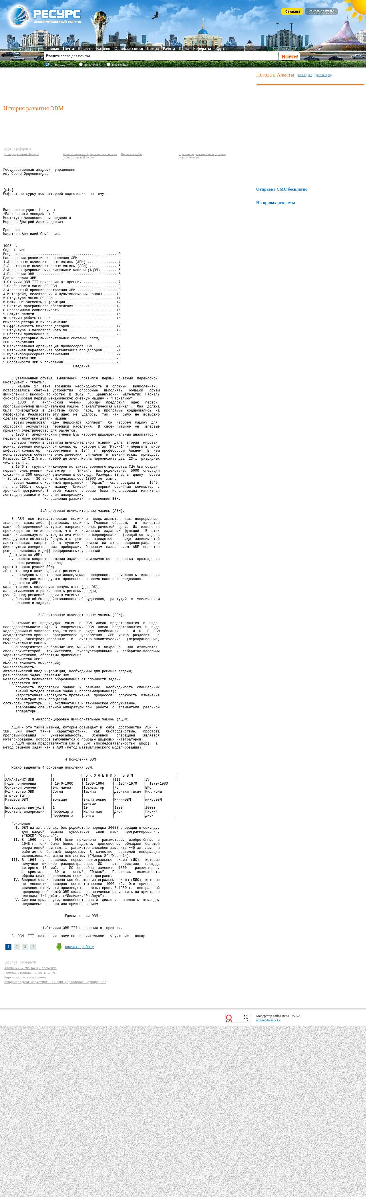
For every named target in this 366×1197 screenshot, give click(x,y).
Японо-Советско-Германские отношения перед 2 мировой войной (90, 155)
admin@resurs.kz (268, 1192)
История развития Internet (21, 154)
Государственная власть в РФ (29, 1141)
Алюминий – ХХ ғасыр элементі (30, 1136)
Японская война (131, 154)
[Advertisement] (128, 86)
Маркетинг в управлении (25, 1147)
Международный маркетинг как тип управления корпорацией (55, 1152)
